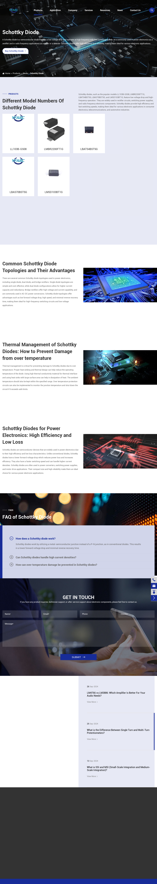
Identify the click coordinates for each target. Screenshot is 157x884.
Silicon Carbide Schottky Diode (136, 230)
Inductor (125, 157)
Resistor (124, 141)
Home (7, 73)
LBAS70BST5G (18, 194)
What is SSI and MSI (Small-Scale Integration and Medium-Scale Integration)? (118, 769)
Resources (105, 10)
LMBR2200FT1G (53, 151)
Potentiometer (127, 152)
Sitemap (119, 882)
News (120, 10)
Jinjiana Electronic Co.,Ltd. (22, 882)
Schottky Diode (36, 73)
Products (38, 10)
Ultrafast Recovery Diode (134, 216)
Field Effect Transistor (130, 136)
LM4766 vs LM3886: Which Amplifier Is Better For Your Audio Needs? (116, 694)
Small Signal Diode (131, 223)
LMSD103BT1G (54, 194)
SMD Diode (128, 168)
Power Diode (128, 192)
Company (72, 10)
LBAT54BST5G (89, 151)
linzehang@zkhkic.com (45, 2)
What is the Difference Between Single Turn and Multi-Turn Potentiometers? (118, 731)
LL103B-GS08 (18, 151)
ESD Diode (127, 209)
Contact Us (135, 10)
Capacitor (125, 146)
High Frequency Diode (132, 227)
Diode (25, 73)
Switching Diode (130, 195)
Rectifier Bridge (129, 202)
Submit (89, 802)
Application (55, 10)
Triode (124, 130)
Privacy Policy (132, 882)
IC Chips (124, 125)
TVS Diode (127, 199)
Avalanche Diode (130, 206)
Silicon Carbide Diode (132, 220)
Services (89, 10)
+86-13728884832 (14, 2)
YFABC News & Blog (24, 701)
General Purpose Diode (133, 213)
